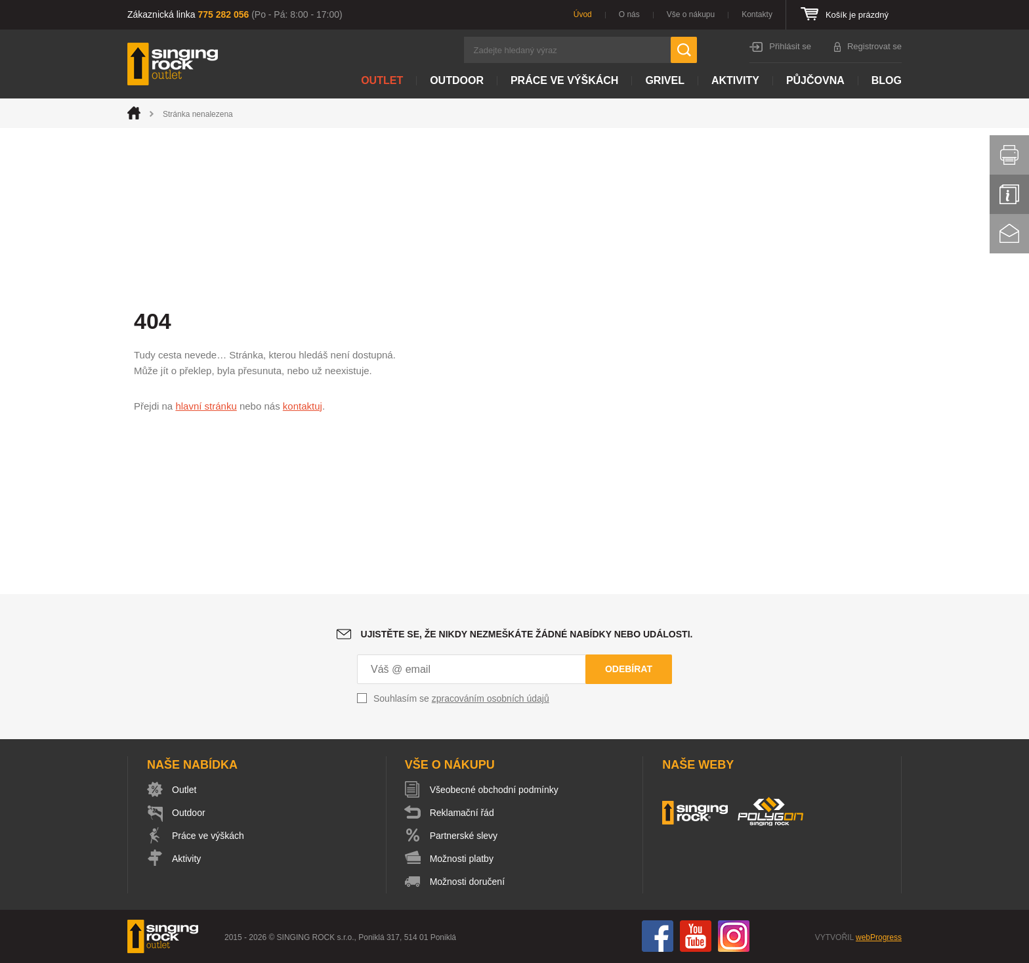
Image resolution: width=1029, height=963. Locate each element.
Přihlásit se (790, 46)
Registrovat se (874, 46)
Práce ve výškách (564, 80)
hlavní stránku (205, 406)
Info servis (1009, 194)
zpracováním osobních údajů (490, 698)
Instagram (733, 936)
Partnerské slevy (463, 835)
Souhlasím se (461, 698)
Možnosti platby (462, 858)
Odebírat (628, 669)
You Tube (695, 936)
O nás (629, 14)
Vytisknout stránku (1009, 155)
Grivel (664, 80)
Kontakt (1009, 233)
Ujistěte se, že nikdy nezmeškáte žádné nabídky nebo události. (527, 634)
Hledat (684, 50)
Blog (887, 80)
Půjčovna (815, 80)
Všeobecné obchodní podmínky (494, 789)
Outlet (382, 80)
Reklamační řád (462, 812)
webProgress (879, 937)
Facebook (657, 936)
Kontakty (757, 14)
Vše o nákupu (691, 14)
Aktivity (735, 80)
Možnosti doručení (467, 881)
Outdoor (457, 80)
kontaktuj (302, 406)
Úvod (583, 14)
